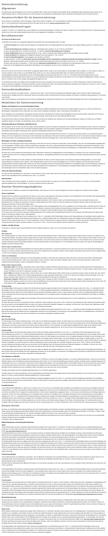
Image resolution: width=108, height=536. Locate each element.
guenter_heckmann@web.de (57, 23)
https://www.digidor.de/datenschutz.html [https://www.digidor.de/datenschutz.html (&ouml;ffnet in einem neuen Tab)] (16, 431)
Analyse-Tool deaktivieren (35, 523)
